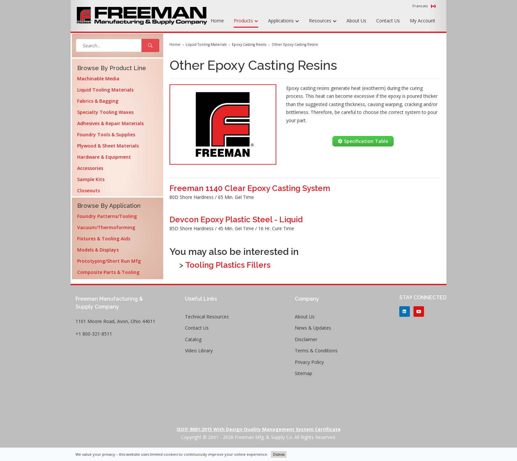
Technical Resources (207, 316)
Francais (424, 6)
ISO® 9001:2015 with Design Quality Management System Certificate (259, 429)
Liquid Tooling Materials (105, 90)
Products (246, 21)
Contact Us (388, 20)
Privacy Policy (309, 362)
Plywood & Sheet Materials (108, 146)
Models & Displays (98, 250)
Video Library (199, 350)
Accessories (90, 168)
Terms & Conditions (316, 350)
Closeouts (88, 190)
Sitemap (303, 373)
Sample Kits (91, 179)
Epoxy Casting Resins (249, 44)
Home (217, 20)
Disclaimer (306, 339)
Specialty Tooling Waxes (105, 112)
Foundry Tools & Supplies (106, 134)
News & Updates (313, 328)
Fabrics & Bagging (97, 101)
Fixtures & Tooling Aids (103, 238)
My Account (422, 20)
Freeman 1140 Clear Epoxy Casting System (249, 188)
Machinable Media (98, 78)
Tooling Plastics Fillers (227, 265)
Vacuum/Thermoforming (106, 227)
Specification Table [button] (363, 141)
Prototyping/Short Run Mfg (109, 261)
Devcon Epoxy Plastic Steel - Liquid (236, 219)
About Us (356, 20)
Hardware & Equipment (104, 157)
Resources (323, 21)
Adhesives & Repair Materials (110, 123)
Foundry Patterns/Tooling (107, 216)
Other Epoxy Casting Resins (295, 44)
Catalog (193, 339)
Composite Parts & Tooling (108, 272)
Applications (283, 21)
